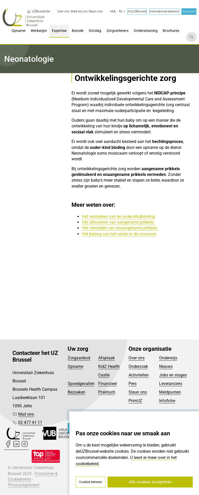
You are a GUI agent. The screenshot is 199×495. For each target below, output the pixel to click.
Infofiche (167, 400)
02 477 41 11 (30, 422)
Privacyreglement (23, 485)
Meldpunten (170, 392)
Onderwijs (168, 358)
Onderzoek (138, 366)
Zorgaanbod (79, 358)
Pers (133, 383)
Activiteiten (139, 375)
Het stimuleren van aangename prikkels (118, 222)
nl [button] (122, 11)
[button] (112, 11)
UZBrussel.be (38, 11)
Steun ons (138, 392)
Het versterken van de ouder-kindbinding (118, 216)
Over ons (137, 358)
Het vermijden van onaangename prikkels (120, 227)
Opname (75, 366)
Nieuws (166, 366)
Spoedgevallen (81, 383)
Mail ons (26, 414)
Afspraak (106, 358)
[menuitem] (63, 11)
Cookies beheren (90, 482)
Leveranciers (170, 383)
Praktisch (106, 392)
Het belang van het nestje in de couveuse (119, 233)
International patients (164, 11)
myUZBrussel (137, 11)
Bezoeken (76, 392)
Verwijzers (189, 11)
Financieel (107, 383)
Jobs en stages (173, 375)
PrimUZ (135, 400)
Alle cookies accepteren (150, 481)
